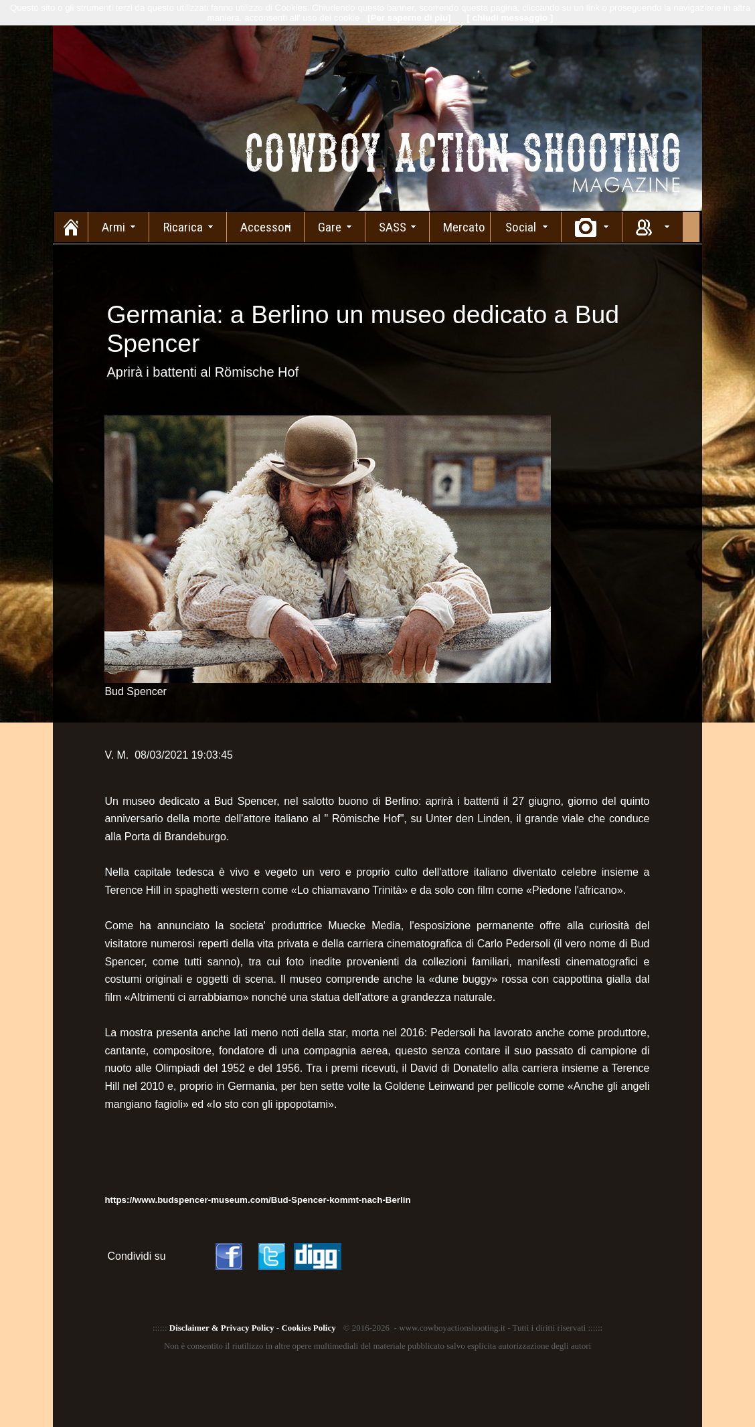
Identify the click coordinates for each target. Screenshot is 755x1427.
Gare (329, 227)
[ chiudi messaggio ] (510, 18)
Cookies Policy (308, 1328)
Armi (113, 227)
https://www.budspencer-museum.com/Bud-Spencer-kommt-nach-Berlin (257, 1200)
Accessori (265, 227)
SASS (392, 227)
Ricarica (183, 227)
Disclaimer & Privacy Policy (221, 1328)
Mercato (464, 227)
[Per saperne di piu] (408, 18)
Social (520, 227)
